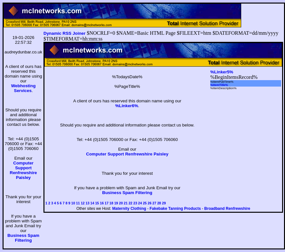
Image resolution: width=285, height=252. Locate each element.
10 (73, 203)
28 (159, 203)
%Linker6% (126, 105)
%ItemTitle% (219, 85)
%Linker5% (221, 72)
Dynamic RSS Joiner (64, 33)
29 (164, 203)
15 (97, 203)
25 (145, 203)
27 (154, 203)
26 (149, 203)
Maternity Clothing (129, 208)
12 (83, 203)
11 (78, 203)
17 (107, 203)
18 (111, 203)
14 (92, 203)
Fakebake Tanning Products (175, 208)
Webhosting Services (23, 88)
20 (121, 203)
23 (135, 203)
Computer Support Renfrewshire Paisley (23, 170)
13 (88, 203)
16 (102, 203)
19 (116, 203)
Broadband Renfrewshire (227, 208)
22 (130, 203)
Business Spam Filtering (23, 238)
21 (126, 203)
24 (140, 203)
